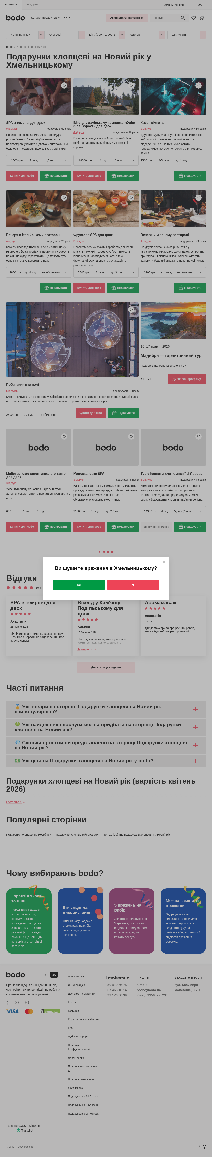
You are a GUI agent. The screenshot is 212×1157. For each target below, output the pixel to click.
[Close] (164, 562)
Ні (133, 584)
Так (79, 584)
